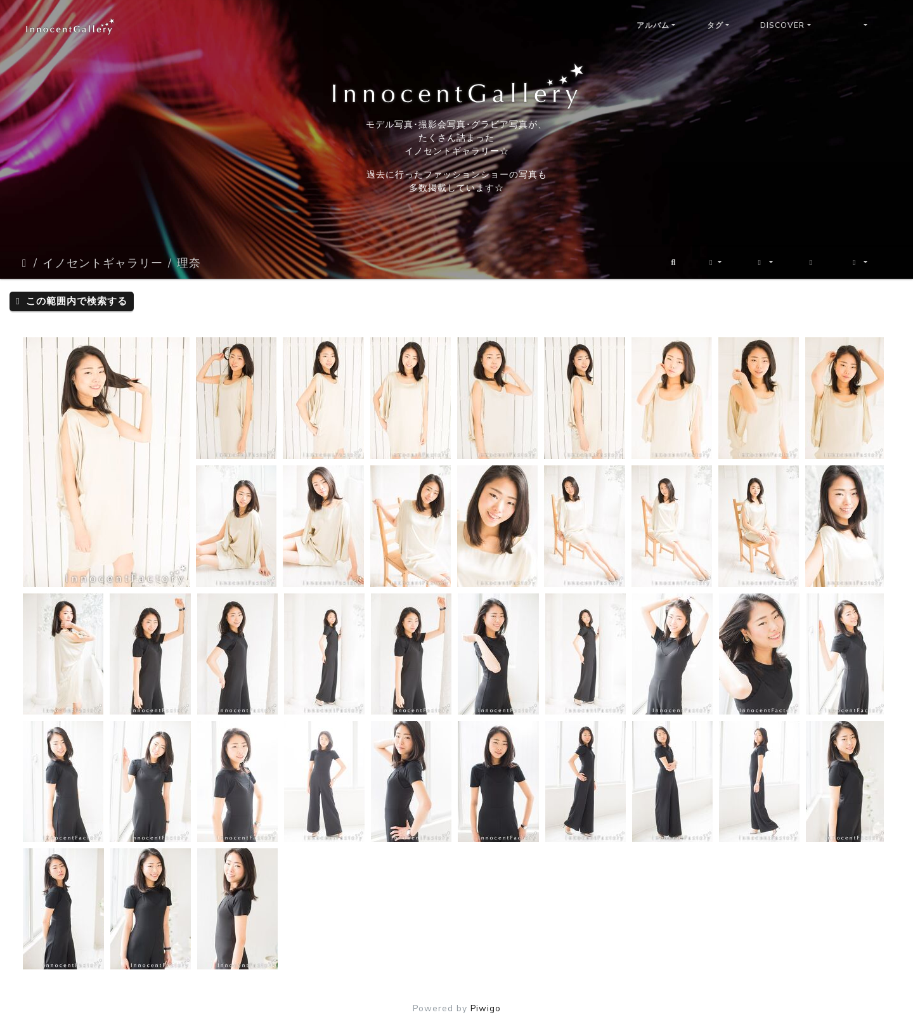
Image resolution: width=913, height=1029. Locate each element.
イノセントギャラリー (102, 263)
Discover (782, 25)
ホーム (25, 263)
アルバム (653, 25)
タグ (715, 25)
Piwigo (485, 1008)
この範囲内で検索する (71, 301)
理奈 (189, 263)
